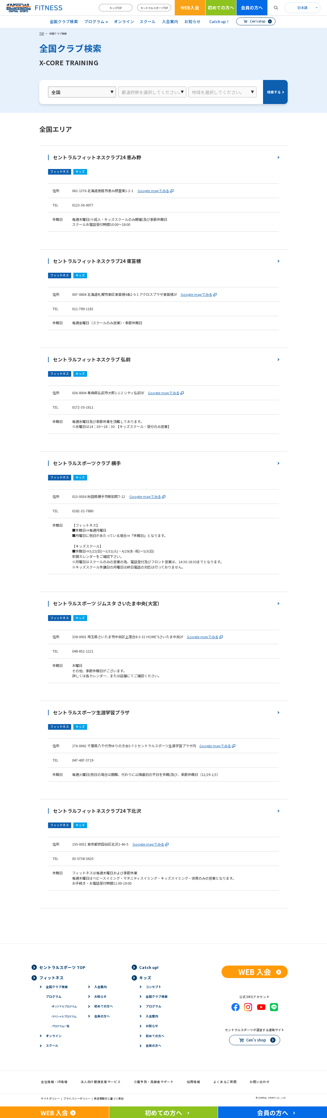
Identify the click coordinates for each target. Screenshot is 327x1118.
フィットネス (51, 978)
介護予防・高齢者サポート (154, 1082)
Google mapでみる (153, 190)
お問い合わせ (260, 1082)
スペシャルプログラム (63, 1016)
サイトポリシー (50, 1098)
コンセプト (153, 987)
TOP (41, 33)
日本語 (302, 7)
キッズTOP (116, 8)
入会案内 (170, 21)
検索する (274, 91)
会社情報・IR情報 (54, 1082)
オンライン (124, 21)
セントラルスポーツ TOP (62, 967)
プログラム (53, 996)
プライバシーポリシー (76, 1098)
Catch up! (149, 967)
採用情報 (193, 1082)
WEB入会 (190, 7)
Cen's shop (257, 21)
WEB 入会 (254, 971)
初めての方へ (221, 7)
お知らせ (192, 21)
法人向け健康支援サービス (100, 1082)
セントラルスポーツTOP (154, 8)
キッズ (145, 978)
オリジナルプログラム (64, 1006)
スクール (147, 21)
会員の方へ (252, 7)
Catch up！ (219, 21)
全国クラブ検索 (64, 21)
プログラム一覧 (60, 1026)
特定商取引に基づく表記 (109, 1098)
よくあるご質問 (225, 1082)
